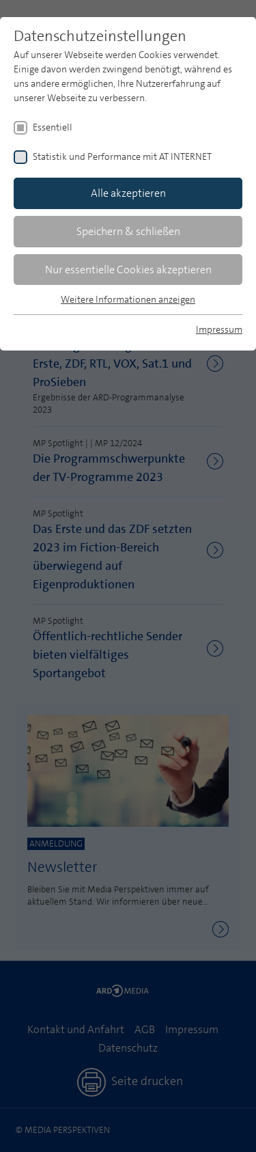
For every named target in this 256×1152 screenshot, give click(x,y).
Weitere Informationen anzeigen (128, 299)
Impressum (219, 329)
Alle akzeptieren (128, 193)
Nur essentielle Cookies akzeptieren (128, 269)
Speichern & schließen (128, 231)
